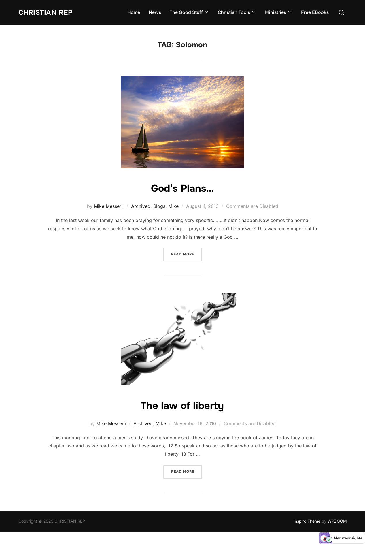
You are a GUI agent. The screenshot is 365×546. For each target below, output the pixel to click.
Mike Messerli (109, 206)
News (155, 12)
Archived (140, 206)
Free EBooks (315, 12)
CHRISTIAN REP (49, 12)
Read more (186, 254)
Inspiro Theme (307, 521)
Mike (173, 206)
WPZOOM (337, 521)
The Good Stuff (189, 12)
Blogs (159, 206)
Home (133, 12)
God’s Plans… (182, 187)
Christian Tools (237, 12)
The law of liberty (182, 405)
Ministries (278, 12)
